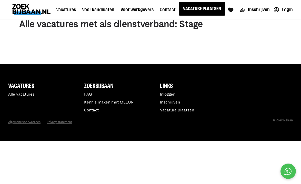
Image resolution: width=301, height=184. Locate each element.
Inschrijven (255, 9)
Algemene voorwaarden (24, 122)
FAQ (88, 94)
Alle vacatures (21, 94)
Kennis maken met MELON (109, 102)
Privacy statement (59, 122)
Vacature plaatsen (177, 110)
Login (283, 9)
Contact (91, 110)
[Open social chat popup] (288, 171)
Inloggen (167, 94)
